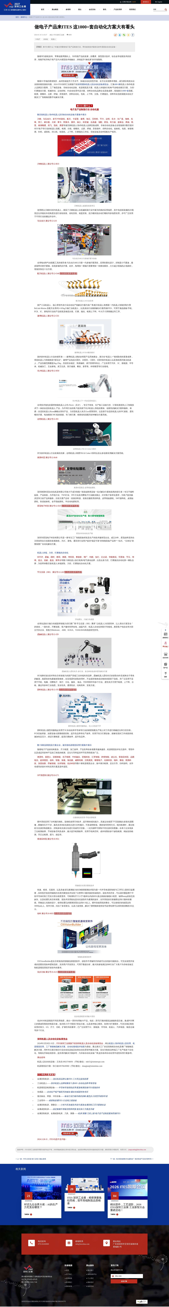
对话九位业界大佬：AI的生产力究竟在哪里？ (41, 1206)
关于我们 (69, 1275)
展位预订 (91, 1271)
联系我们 (132, 9)
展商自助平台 (92, 1275)
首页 (42, 9)
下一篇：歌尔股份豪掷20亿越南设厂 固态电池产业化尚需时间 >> (131, 1159)
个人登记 (91, 1279)
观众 (79, 9)
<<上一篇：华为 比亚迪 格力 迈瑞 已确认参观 (31, 1159)
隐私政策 (69, 1287)
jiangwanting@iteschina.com (137, 1149)
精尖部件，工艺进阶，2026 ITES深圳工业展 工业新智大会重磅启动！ (127, 1207)
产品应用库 (118, 9)
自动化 (45, 39)
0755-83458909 (43, 1244)
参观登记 (146, 2)
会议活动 (92, 9)
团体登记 (91, 1283)
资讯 (104, 9)
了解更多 (28, 1214)
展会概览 (55, 9)
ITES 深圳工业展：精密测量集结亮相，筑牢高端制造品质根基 (84, 1200)
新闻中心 (24, 17)
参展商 (68, 9)
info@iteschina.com (82, 1244)
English (158, 2)
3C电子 (37, 39)
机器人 (53, 39)
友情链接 (69, 1279)
